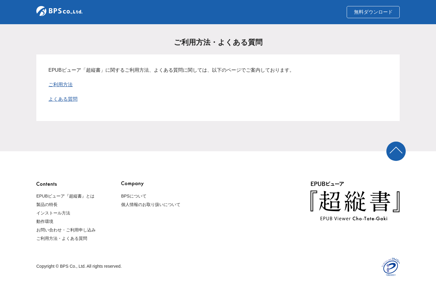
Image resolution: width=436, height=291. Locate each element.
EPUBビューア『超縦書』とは (65, 196)
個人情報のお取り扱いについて (150, 204)
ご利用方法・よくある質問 (61, 238)
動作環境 (44, 221)
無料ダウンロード (373, 12)
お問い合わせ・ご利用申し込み (66, 229)
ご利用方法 (60, 84)
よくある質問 (63, 99)
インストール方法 (53, 213)
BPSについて (134, 196)
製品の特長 (47, 204)
